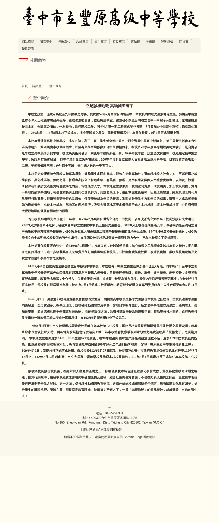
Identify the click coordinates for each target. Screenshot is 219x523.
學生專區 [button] (109, 41)
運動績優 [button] (175, 41)
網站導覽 (36, 41)
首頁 (25, 153)
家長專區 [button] (127, 41)
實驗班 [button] (143, 41)
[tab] (84, 131)
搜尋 (85, 50)
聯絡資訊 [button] (28, 48)
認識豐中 (38, 153)
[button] (23, 100)
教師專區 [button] (91, 41)
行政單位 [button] (72, 41)
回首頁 (192, 41)
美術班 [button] (158, 41)
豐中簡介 (55, 153)
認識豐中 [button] (54, 41)
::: (23, 41)
